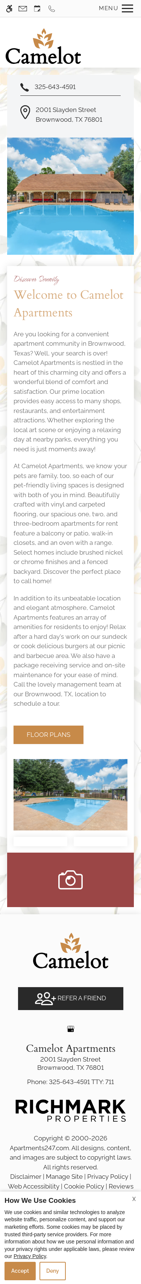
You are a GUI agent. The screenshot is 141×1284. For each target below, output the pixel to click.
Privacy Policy (30, 1256)
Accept (20, 1271)
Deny (52, 1271)
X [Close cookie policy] (134, 1199)
